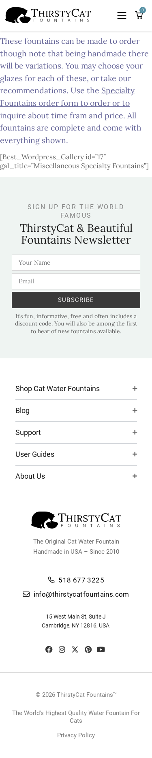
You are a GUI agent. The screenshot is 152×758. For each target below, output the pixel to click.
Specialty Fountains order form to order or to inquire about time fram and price (67, 102)
